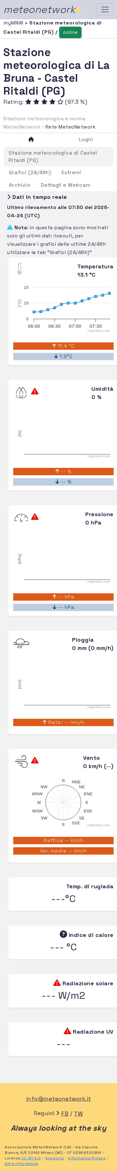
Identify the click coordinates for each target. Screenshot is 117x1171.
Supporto (54, 1158)
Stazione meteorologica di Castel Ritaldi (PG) (53, 156)
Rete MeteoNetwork (71, 127)
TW (78, 1113)
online (70, 32)
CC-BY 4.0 (31, 1158)
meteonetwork (42, 9)
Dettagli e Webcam (66, 185)
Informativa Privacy (87, 1158)
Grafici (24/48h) (30, 172)
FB (64, 1113)
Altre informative (21, 1163)
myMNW (14, 23)
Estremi (71, 172)
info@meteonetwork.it (58, 1098)
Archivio (19, 185)
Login (86, 139)
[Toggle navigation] (105, 9)
